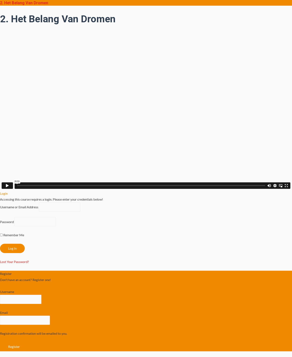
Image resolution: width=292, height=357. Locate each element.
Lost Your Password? (14, 262)
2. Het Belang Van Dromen (24, 2)
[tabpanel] (146, 108)
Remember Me (12, 235)
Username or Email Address (19, 207)
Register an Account (14, 286)
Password (7, 222)
